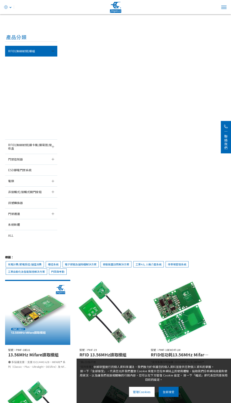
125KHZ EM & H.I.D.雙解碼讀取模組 (30, 77)
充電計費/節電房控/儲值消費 (81, 46)
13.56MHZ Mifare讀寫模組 (26, 123)
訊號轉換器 (15, 203)
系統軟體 (14, 224)
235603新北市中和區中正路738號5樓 (70, 382)
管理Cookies (139, 392)
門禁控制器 (15, 159)
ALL (11, 235)
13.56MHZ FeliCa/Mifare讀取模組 (31, 134)
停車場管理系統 (73, 53)
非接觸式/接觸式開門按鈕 (25, 192)
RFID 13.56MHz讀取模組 (143, 122)
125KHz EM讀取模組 (22, 90)
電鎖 (11, 181)
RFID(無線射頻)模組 (21, 51)
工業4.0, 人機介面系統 (205, 46)
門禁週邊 (14, 214)
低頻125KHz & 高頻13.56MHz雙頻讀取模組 (31, 63)
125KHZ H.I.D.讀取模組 (23, 101)
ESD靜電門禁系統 (20, 170)
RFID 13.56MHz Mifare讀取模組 (143, 206)
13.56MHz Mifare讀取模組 (26, 112)
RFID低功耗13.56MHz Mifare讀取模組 (200, 122)
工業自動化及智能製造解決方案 (107, 53)
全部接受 (172, 392)
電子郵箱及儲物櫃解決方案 (137, 46)
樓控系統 (109, 46)
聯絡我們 (225, 137)
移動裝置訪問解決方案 (172, 46)
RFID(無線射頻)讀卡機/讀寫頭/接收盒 (30, 146)
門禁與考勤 (138, 53)
